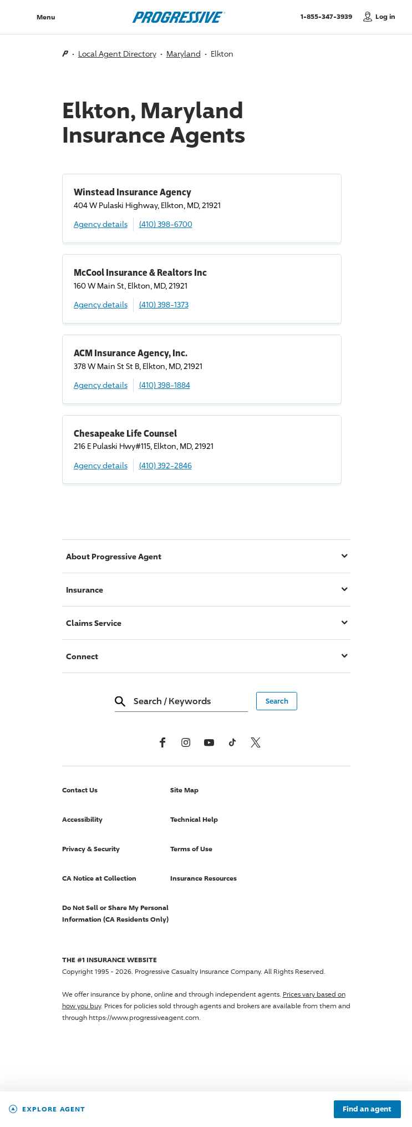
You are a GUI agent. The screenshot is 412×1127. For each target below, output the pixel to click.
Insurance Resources (203, 878)
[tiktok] (232, 742)
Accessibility (82, 819)
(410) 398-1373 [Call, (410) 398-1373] (164, 304)
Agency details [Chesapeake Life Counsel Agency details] (101, 465)
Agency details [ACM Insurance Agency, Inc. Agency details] (101, 385)
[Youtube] (209, 742)
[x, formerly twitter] (255, 742)
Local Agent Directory (117, 53)
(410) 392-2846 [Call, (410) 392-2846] (165, 465)
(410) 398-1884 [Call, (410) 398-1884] (164, 385)
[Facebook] (162, 742)
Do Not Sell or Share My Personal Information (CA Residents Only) (115, 913)
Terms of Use (191, 849)
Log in (385, 16)
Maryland (183, 53)
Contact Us (80, 790)
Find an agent (367, 1109)
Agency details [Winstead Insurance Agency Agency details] (101, 224)
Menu (46, 17)
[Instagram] (185, 742)
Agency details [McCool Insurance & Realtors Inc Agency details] (101, 304)
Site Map (184, 790)
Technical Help (194, 819)
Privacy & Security (91, 849)
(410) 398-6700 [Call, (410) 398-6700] (165, 224)
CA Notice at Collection (99, 878)
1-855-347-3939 (329, 16)
